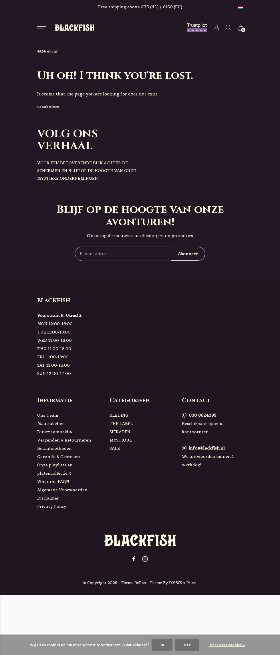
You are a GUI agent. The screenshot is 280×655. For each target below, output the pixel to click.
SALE (115, 448)
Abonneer (188, 253)
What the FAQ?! (53, 481)
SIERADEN (120, 431)
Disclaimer (48, 498)
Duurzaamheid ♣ (54, 431)
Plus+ (191, 582)
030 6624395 (202, 415)
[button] (42, 26)
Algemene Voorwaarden (62, 489)
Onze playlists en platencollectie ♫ (55, 469)
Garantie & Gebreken (58, 456)
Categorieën (130, 400)
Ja (162, 645)
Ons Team (47, 415)
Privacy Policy (51, 506)
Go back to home (48, 107)
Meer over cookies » (227, 645)
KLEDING (119, 415)
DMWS (175, 582)
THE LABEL (121, 423)
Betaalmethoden (54, 448)
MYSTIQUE (121, 440)
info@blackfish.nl (207, 448)
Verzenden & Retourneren (64, 440)
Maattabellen (51, 423)
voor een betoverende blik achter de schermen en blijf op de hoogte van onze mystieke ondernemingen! (86, 170)
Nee (187, 645)
